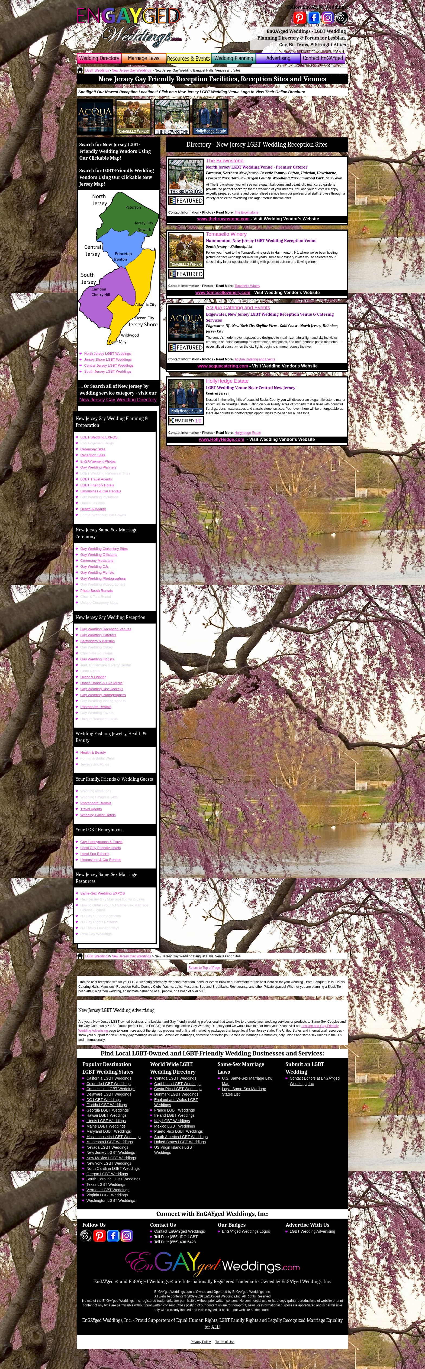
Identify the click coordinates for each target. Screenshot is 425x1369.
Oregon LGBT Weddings (107, 1174)
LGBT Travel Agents (96, 479)
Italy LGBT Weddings (172, 1121)
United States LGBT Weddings (180, 1142)
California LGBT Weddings (108, 1078)
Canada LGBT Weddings (175, 1078)
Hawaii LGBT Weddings (106, 1115)
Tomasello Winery (226, 234)
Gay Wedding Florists (97, 572)
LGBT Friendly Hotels (97, 485)
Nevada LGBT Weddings (107, 1147)
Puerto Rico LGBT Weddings (178, 1131)
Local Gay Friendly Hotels (101, 848)
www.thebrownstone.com (223, 219)
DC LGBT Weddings (103, 1099)
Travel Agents (91, 809)
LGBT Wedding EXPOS (99, 437)
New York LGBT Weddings (108, 1163)
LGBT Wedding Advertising (312, 1231)
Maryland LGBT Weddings (108, 1131)
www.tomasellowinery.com (222, 292)
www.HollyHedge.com (221, 439)
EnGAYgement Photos (98, 461)
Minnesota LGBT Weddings (109, 1142)
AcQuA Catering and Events (238, 307)
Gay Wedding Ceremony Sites (104, 549)
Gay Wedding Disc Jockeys (102, 689)
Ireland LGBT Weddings (174, 1115)
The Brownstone (224, 160)
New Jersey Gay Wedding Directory (118, 399)
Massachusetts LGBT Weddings (113, 1137)
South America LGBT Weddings (181, 1137)
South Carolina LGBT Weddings (113, 1179)
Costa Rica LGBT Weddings (178, 1089)
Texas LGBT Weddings (105, 1184)
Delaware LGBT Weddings (108, 1094)
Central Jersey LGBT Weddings (109, 365)
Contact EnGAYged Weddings (179, 1231)
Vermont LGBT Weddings (107, 1190)
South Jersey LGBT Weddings (107, 371)
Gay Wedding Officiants (99, 555)
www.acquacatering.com (223, 366)
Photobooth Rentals (96, 707)
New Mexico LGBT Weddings (111, 1158)
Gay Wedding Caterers (98, 635)
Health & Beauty (93, 509)
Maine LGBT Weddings (105, 1126)
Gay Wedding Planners (99, 467)
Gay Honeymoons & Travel (102, 842)
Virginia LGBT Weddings (107, 1195)
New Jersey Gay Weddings (131, 70)
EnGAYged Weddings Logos (246, 1231)
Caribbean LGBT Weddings (177, 1083)
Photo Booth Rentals (97, 591)
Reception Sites (93, 455)
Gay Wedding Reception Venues (106, 629)
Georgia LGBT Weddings (107, 1110)
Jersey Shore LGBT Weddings (108, 359)
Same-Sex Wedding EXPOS (103, 893)
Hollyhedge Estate (248, 433)
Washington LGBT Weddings (110, 1200)
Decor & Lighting (94, 677)
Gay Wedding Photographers (103, 578)
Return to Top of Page (204, 968)
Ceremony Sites (93, 449)
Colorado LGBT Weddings (108, 1083)
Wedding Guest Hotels (98, 815)
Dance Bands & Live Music (102, 683)
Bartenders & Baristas (98, 641)
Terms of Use (224, 1342)
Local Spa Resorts (95, 854)
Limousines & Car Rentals (101, 491)
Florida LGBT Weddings (106, 1105)
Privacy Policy (201, 1342)
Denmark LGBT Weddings (176, 1094)
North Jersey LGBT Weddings (107, 353)
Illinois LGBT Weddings (106, 1121)
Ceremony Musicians (97, 560)
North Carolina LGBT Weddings (113, 1168)
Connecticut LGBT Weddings (110, 1089)
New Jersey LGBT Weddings (110, 1152)
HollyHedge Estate (227, 381)
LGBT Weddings (97, 70)
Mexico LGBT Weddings (174, 1126)
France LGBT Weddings (174, 1110)
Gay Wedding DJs (95, 566)
